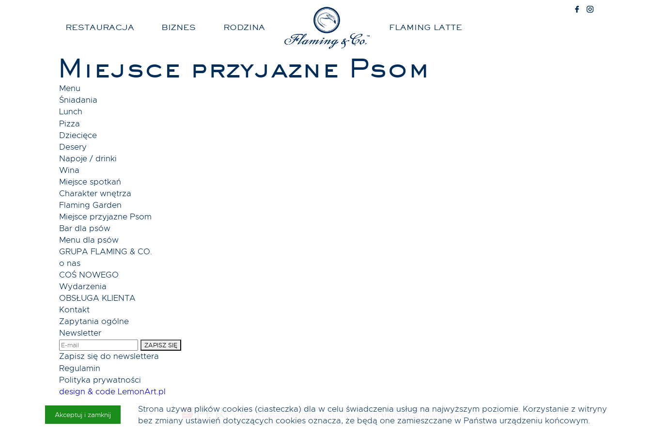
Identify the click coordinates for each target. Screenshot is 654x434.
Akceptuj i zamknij (83, 414)
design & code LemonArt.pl (112, 392)
